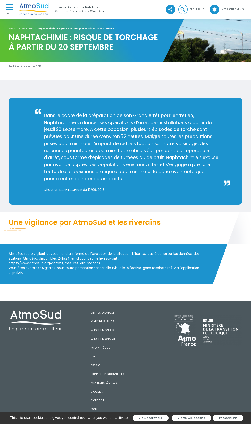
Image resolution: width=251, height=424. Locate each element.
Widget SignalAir (104, 339)
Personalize (228, 418)
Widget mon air (102, 330)
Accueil (13, 28)
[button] (191, 9)
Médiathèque (100, 348)
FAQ (93, 356)
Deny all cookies (191, 418)
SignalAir (15, 273)
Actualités (27, 28)
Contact (97, 400)
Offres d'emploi (102, 313)
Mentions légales (104, 383)
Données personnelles (107, 374)
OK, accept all (151, 418)
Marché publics (102, 321)
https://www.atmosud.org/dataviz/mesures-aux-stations (54, 263)
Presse (95, 365)
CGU (94, 409)
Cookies (97, 392)
